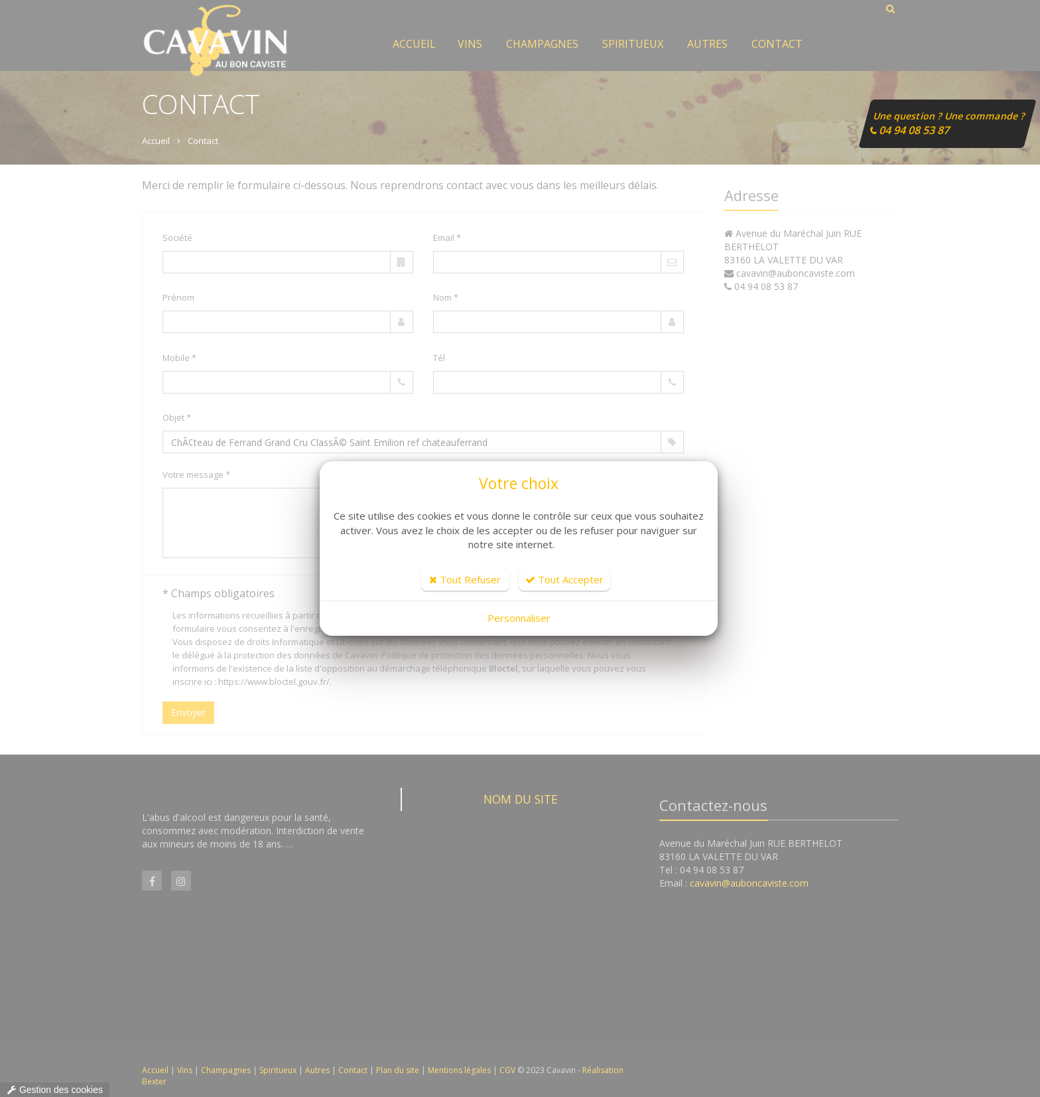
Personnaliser (519, 617)
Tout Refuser (465, 579)
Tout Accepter (564, 579)
